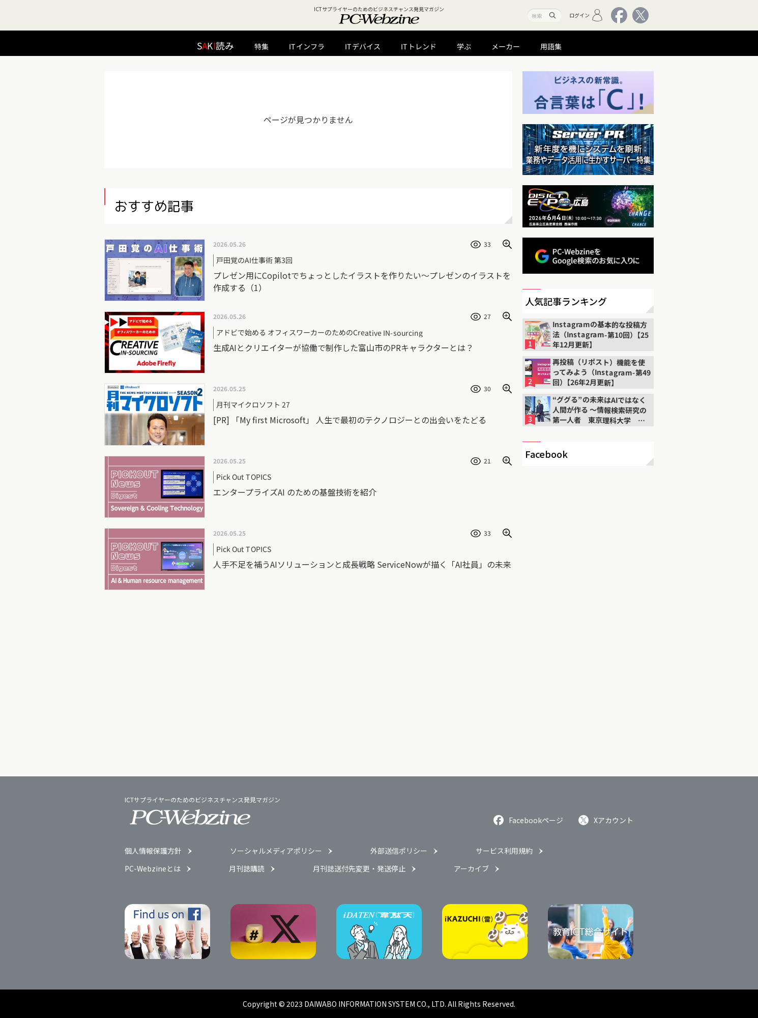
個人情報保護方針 (153, 851)
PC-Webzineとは (153, 868)
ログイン (586, 15)
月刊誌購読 (247, 868)
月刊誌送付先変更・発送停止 (359, 868)
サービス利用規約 (504, 851)
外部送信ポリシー (398, 851)
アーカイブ (471, 868)
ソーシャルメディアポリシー (276, 851)
